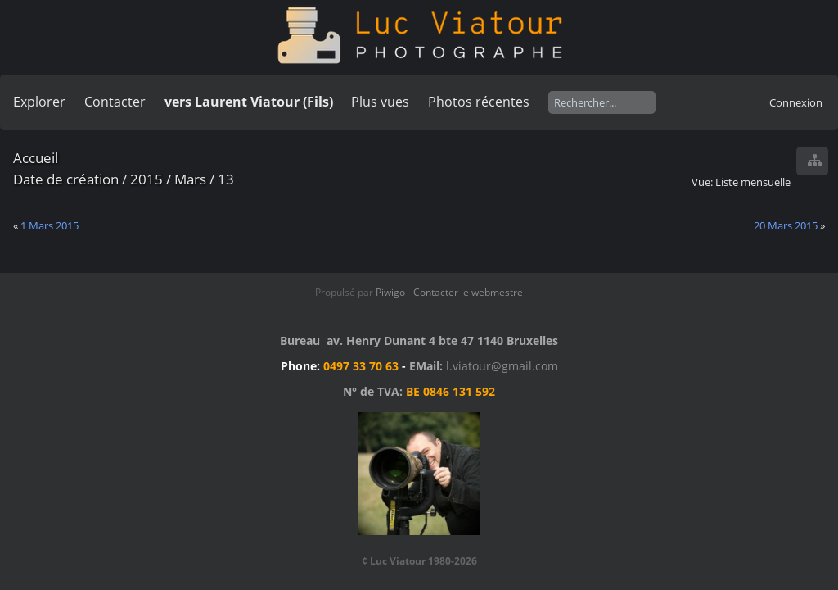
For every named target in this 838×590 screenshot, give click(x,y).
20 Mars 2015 (786, 225)
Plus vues (380, 102)
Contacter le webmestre (468, 292)
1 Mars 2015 (49, 225)
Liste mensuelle (753, 182)
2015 (146, 179)
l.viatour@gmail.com (502, 366)
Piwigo (390, 292)
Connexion (795, 102)
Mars (190, 179)
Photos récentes (478, 102)
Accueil (35, 157)
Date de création (66, 179)
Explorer (39, 102)
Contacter (115, 102)
